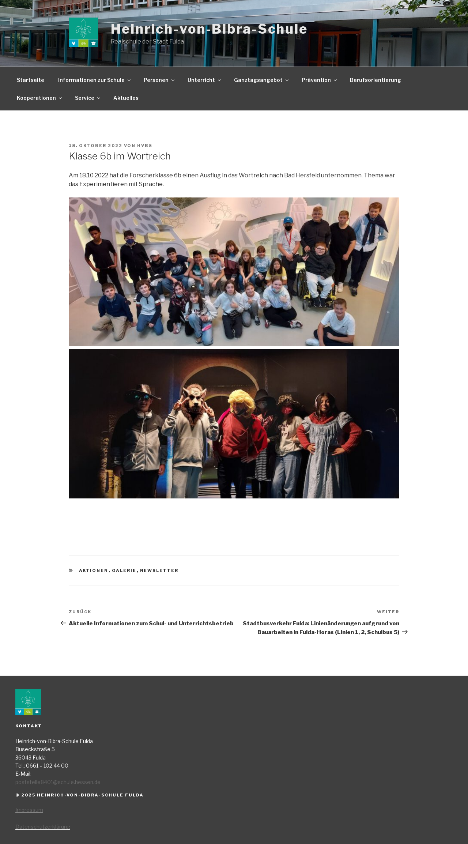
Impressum (29, 810)
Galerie (124, 570)
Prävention (320, 80)
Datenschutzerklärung (42, 827)
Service (88, 98)
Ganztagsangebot (262, 80)
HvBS (144, 145)
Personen (160, 80)
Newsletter (159, 570)
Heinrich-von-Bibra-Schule (209, 29)
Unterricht (205, 80)
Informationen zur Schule (95, 80)
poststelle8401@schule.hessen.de (58, 782)
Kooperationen (40, 98)
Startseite (30, 80)
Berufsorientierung (375, 80)
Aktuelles (126, 98)
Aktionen (94, 570)
